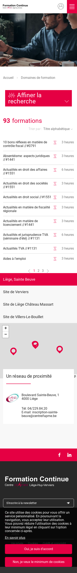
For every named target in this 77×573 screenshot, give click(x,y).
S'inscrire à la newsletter (21, 503)
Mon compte (60, 6)
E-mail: (26, 412)
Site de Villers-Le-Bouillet (23, 317)
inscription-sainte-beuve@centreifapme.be (40, 414)
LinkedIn (69, 455)
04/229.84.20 (37, 408)
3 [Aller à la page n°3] (43, 271)
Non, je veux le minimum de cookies (38, 562)
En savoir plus (15, 538)
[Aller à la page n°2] (48, 271)
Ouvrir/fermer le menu (72, 6)
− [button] (5, 335)
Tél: (24, 408)
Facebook (59, 455)
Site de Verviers (16, 292)
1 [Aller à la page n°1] (34, 271)
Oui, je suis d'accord (38, 549)
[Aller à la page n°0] (29, 271)
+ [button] (5, 328)
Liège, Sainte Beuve (19, 279)
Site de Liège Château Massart (28, 304)
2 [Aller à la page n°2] (38, 271)
